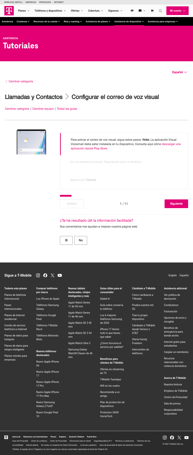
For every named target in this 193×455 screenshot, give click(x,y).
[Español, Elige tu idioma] (179, 72)
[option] (124, 144)
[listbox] (124, 160)
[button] (23, 21)
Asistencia (7, 21)
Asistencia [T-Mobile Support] (10, 38)
